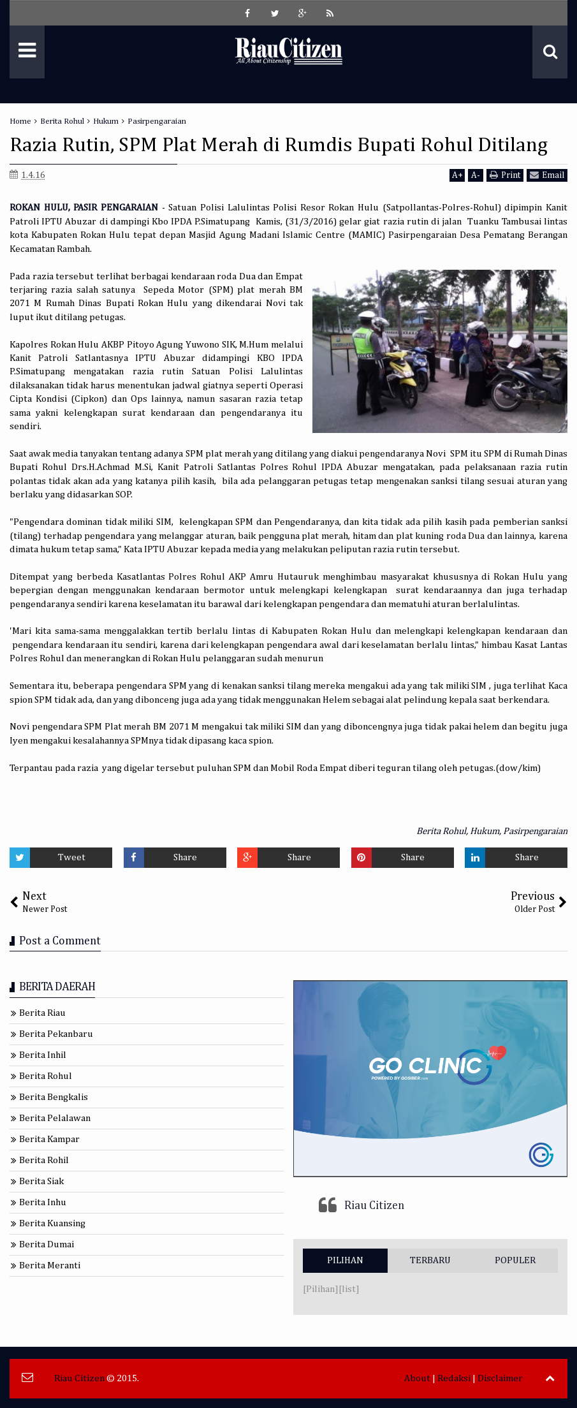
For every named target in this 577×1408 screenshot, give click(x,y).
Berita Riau (42, 1013)
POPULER (515, 1260)
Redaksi (454, 1378)
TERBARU (430, 1260)
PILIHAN (345, 1260)
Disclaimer (500, 1378)
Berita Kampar (49, 1139)
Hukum (484, 831)
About (417, 1378)
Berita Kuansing (52, 1223)
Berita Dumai (46, 1244)
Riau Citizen (374, 1206)
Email (547, 175)
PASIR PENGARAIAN (115, 207)
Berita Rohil (44, 1160)
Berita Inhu (42, 1202)
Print (505, 175)
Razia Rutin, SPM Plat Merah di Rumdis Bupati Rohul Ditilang (279, 145)
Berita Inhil (42, 1055)
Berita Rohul (441, 831)
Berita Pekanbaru (56, 1034)
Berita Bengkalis (53, 1097)
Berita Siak (41, 1181)
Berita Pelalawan (55, 1118)
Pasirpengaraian (535, 831)
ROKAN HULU (39, 207)
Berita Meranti (49, 1265)
